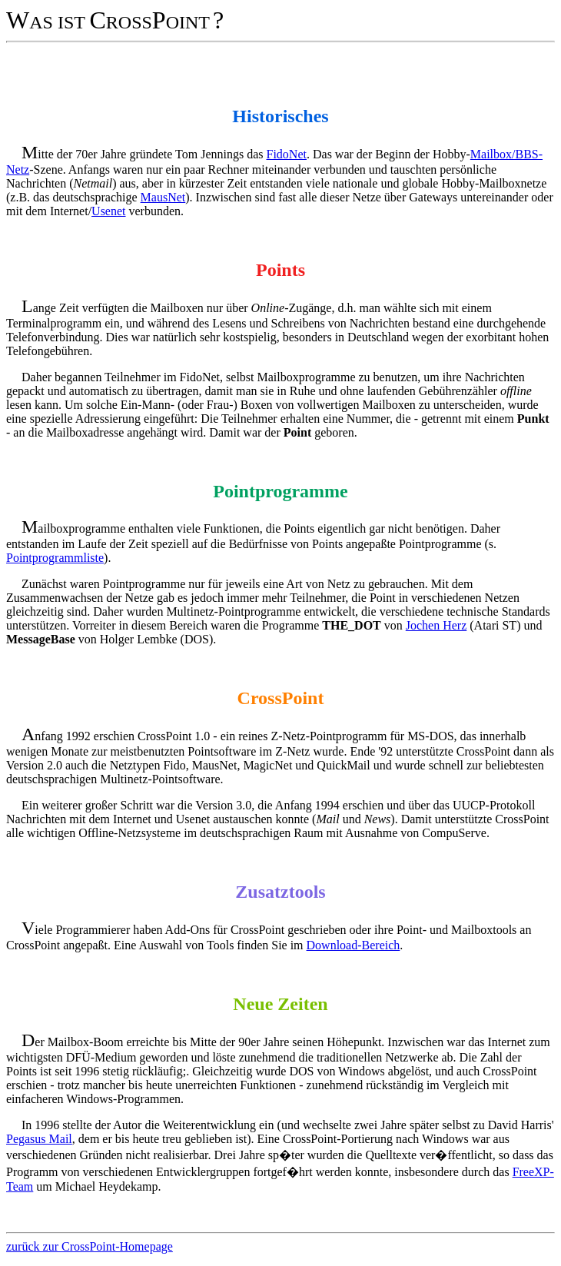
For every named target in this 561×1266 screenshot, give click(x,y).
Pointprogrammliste (55, 557)
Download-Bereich (353, 945)
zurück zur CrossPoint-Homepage (89, 1246)
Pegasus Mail (39, 1138)
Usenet (108, 211)
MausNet (163, 197)
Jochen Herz (436, 625)
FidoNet (287, 154)
